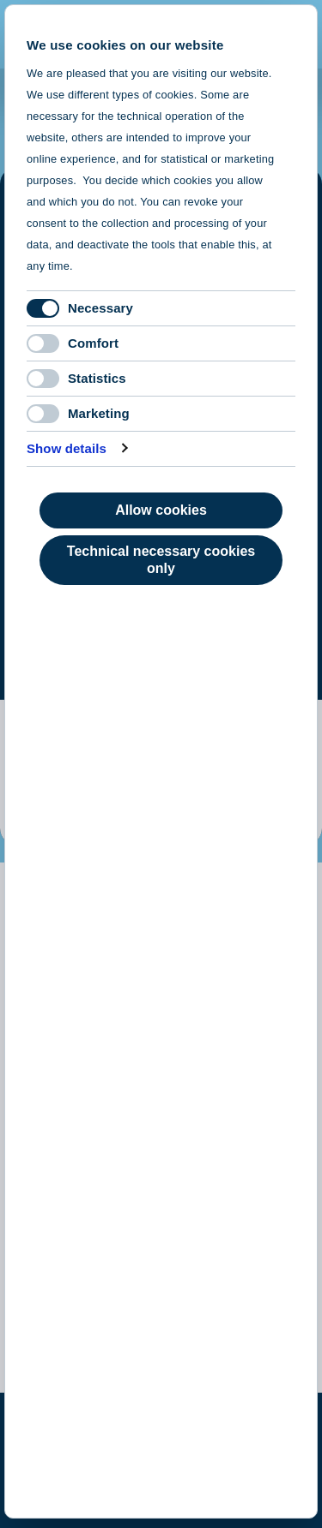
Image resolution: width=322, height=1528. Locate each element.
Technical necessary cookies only (161, 560)
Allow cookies (161, 510)
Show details (66, 448)
